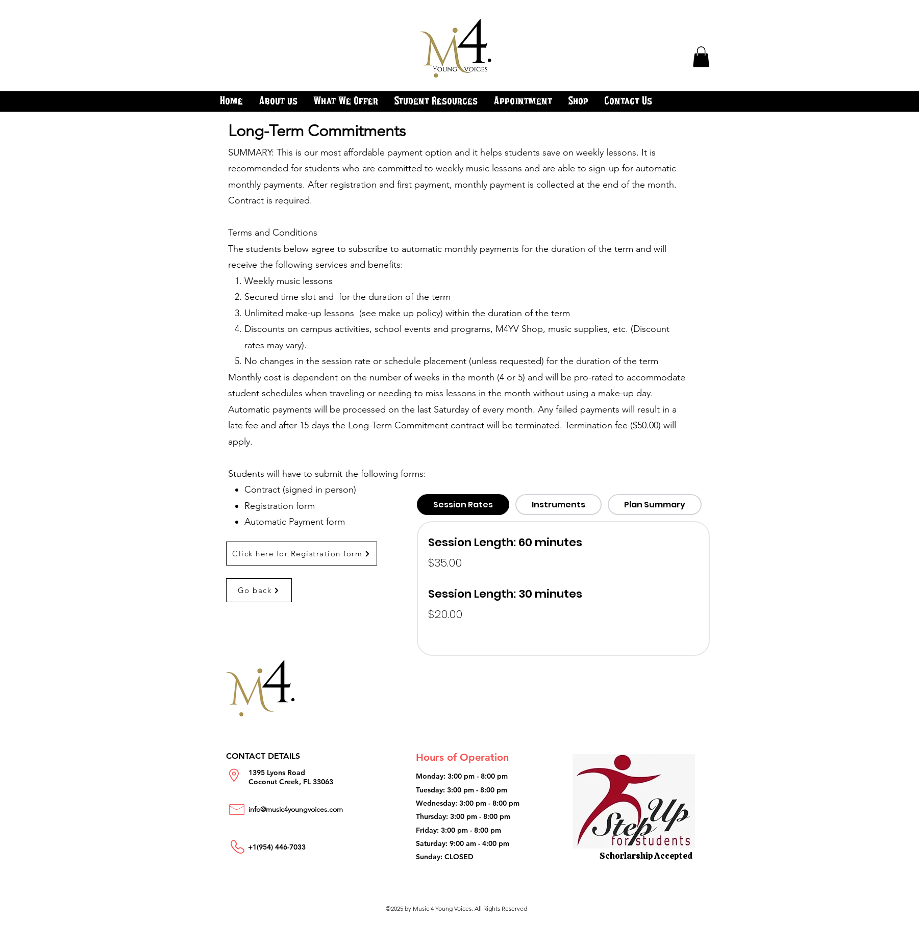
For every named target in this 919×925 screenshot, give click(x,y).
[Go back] (259, 590)
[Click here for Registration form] (301, 554)
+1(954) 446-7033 (277, 847)
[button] (701, 56)
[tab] (463, 504)
